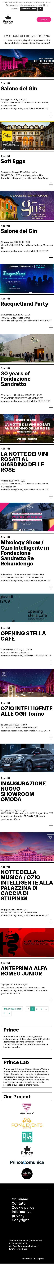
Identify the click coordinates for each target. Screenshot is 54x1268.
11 (4, 1013)
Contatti (19, 1203)
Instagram (39, 1258)
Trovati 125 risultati (12, 1009)
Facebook (27, 1258)
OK (40, 8)
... (46, 1009)
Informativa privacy (22, 1214)
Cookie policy (23, 1207)
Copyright (20, 1220)
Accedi (44, 19)
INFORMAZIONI (28, 8)
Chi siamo (20, 1199)
